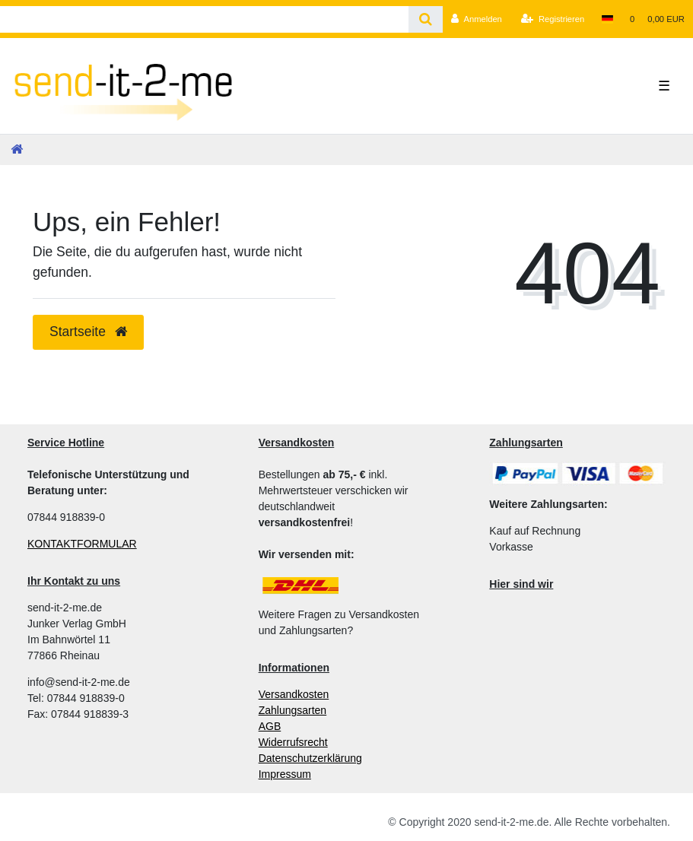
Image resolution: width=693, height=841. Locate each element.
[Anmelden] (476, 19)
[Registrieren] (553, 19)
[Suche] (425, 19)
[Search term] (204, 19)
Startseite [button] (88, 331)
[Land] (607, 19)
